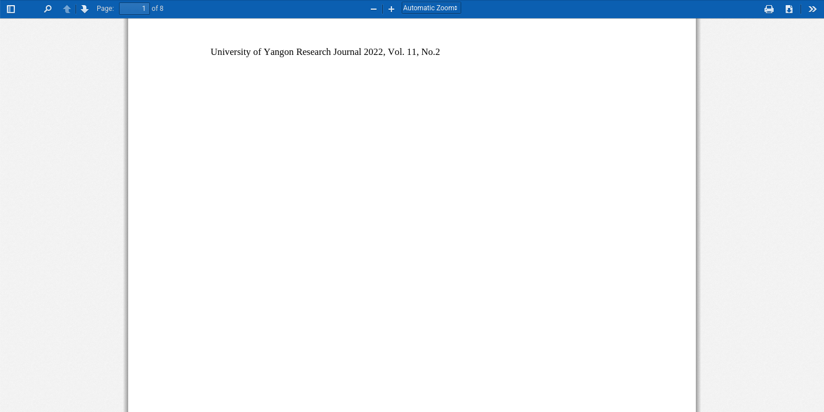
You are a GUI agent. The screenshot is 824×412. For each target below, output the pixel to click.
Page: (105, 9)
